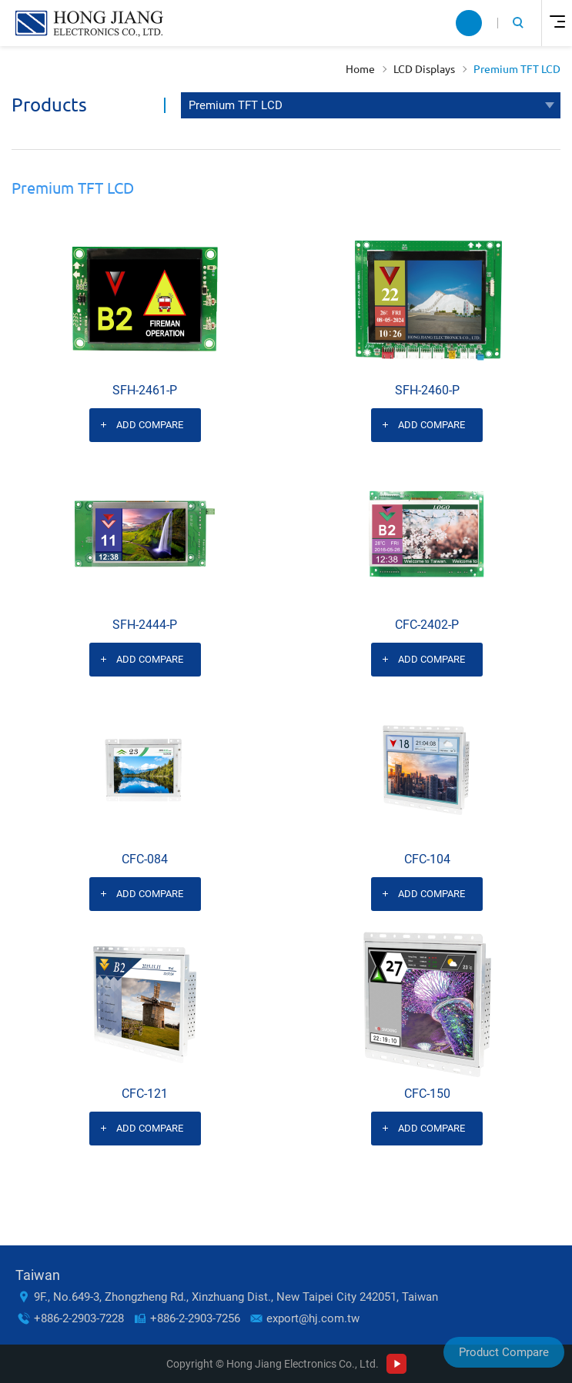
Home (360, 69)
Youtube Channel (396, 1364)
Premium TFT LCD (516, 69)
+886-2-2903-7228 (79, 1318)
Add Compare (149, 425)
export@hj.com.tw (313, 1318)
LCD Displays (424, 69)
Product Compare (504, 1352)
